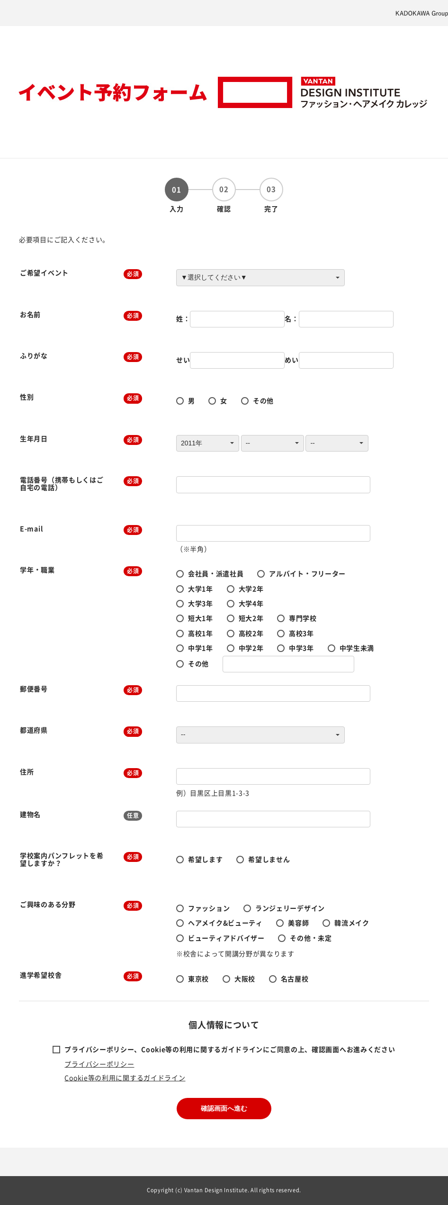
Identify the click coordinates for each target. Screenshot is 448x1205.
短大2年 (251, 618)
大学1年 (200, 588)
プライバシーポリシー (99, 1064)
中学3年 (301, 647)
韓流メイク (351, 922)
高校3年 (301, 633)
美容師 (298, 922)
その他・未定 (311, 937)
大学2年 (251, 588)
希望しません (269, 859)
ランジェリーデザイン (290, 908)
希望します (205, 859)
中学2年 (251, 647)
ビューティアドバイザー (226, 937)
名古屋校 (295, 978)
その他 (263, 400)
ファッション (209, 908)
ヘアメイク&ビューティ (225, 922)
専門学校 (303, 618)
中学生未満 (357, 647)
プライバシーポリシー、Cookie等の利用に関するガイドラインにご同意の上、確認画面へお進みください (229, 1049)
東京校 (198, 978)
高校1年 (200, 633)
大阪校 (244, 978)
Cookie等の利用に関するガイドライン (124, 1077)
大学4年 (251, 603)
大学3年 (200, 603)
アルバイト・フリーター (307, 573)
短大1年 (200, 618)
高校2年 (251, 633)
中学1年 (200, 647)
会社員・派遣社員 (216, 573)
